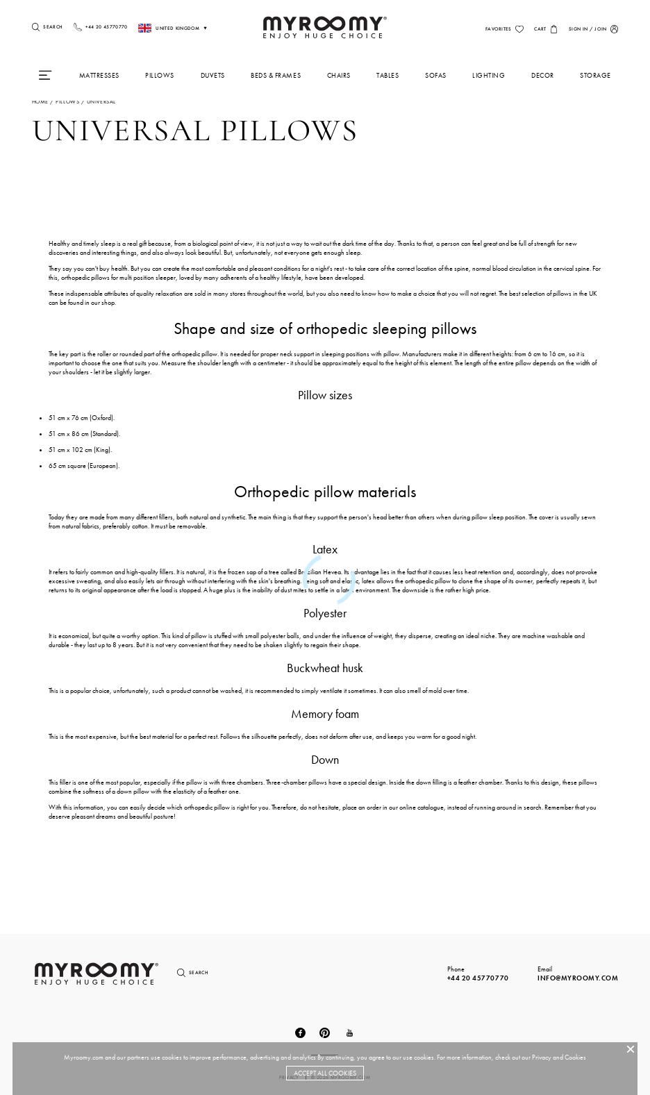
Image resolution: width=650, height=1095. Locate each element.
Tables (387, 75)
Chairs (339, 75)
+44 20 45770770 (478, 978)
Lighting (488, 75)
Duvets (213, 75)
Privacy (541, 1057)
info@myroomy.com (578, 978)
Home (40, 101)
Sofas (436, 75)
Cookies (575, 1057)
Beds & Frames (276, 75)
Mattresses (99, 75)
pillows (67, 101)
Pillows (159, 75)
